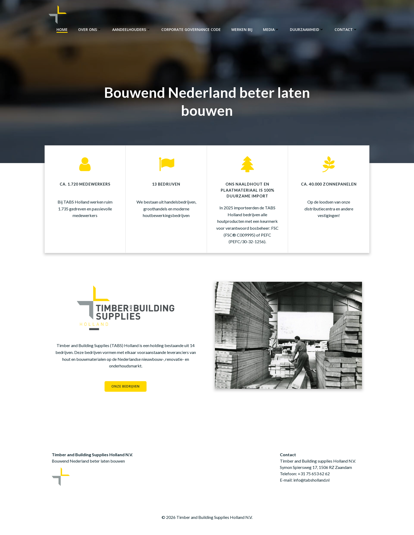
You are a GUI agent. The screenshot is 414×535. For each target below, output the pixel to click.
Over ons (90, 29)
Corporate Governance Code (191, 29)
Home (62, 29)
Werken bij (241, 29)
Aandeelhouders (131, 29)
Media (271, 29)
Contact (346, 29)
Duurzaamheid (307, 29)
